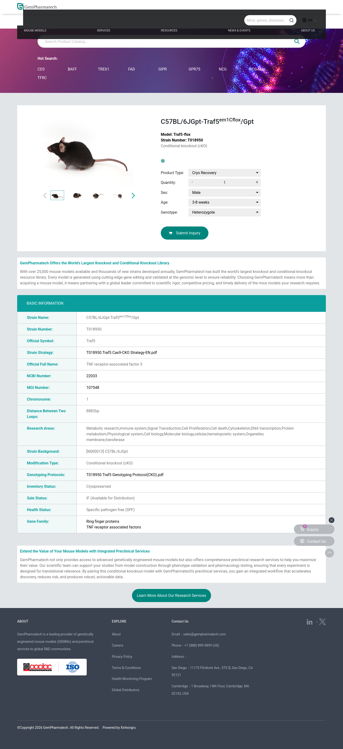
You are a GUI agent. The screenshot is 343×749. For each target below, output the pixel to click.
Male (196, 192)
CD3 (41, 69)
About (116, 634)
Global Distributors (125, 690)
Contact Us (182, 620)
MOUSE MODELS (53, 22)
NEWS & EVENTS (234, 22)
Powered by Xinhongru (119, 727)
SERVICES (114, 22)
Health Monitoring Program (132, 679)
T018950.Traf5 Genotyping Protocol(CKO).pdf (124, 475)
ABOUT (24, 620)
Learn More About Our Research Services (171, 595)
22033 (91, 376)
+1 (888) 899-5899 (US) (201, 645)
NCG (223, 69)
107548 (92, 387)
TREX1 (103, 69)
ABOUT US (295, 22)
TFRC (42, 77)
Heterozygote (203, 212)
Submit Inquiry (185, 233)
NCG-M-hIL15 (259, 69)
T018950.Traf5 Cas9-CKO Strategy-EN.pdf (121, 352)
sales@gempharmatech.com (204, 634)
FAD (131, 69)
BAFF (72, 69)
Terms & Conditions (126, 668)
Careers (117, 645)
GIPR (162, 69)
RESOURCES (171, 22)
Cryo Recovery (204, 173)
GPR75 (194, 69)
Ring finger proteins (102, 521)
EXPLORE (121, 620)
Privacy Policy (122, 657)
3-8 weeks (200, 202)
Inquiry (309, 528)
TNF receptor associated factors (113, 527)
